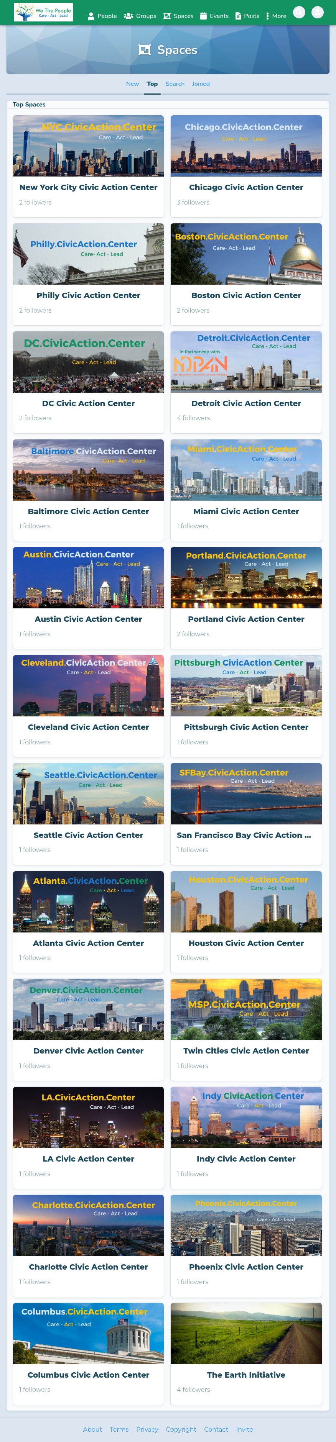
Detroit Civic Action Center (246, 403)
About (92, 1429)
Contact (216, 1429)
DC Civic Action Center (88, 403)
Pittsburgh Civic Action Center (246, 727)
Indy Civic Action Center (246, 1158)
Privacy (147, 1429)
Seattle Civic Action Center (88, 835)
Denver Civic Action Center (88, 1050)
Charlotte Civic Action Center (88, 1267)
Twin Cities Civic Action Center (246, 1050)
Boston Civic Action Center (246, 295)
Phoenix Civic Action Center (246, 1267)
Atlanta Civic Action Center (88, 943)
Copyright (181, 1429)
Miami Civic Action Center (246, 511)
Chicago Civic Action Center (246, 187)
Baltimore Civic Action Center (88, 511)
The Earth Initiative (246, 1375)
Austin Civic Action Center (88, 619)
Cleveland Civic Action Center (88, 727)
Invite (244, 1429)
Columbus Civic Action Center (89, 1375)
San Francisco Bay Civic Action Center (246, 835)
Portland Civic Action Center (246, 619)
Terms (119, 1429)
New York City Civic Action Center (88, 187)
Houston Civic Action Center (246, 943)
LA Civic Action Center (88, 1158)
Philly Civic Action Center (88, 295)
